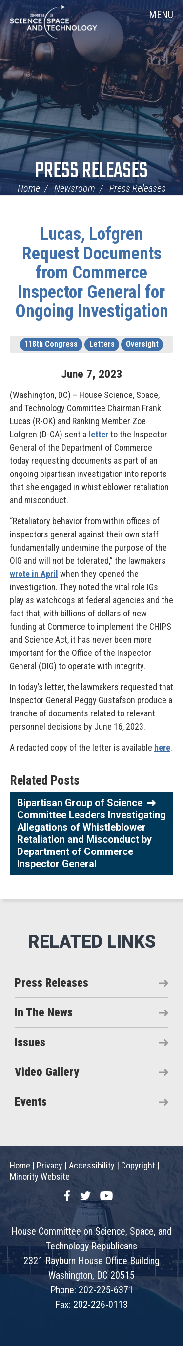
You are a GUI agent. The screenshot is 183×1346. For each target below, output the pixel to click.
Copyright (138, 1165)
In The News (44, 1012)
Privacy (49, 1165)
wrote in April (34, 574)
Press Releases (91, 171)
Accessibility (92, 1165)
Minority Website (40, 1176)
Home (29, 188)
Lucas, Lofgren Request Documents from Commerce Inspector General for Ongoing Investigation (91, 272)
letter (98, 434)
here (162, 747)
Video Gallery (47, 1072)
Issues (30, 1042)
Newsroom (74, 188)
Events (31, 1101)
